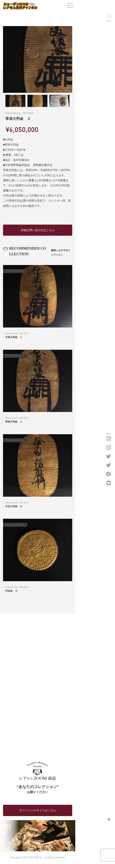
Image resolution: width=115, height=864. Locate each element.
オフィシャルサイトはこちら (57, 793)
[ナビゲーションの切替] (110, 7)
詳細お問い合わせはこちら (57, 219)
